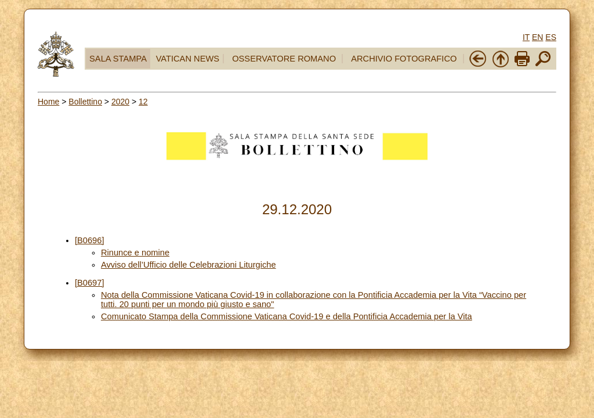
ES (550, 37)
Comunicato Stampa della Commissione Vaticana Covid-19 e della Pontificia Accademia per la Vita (286, 316)
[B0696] (89, 240)
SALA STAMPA (118, 58)
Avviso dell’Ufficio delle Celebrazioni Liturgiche (188, 264)
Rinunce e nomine (135, 252)
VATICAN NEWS (187, 58)
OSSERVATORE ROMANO (284, 58)
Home (48, 101)
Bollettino (85, 101)
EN (537, 37)
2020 (120, 101)
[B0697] (89, 282)
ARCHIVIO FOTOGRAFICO (404, 58)
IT (526, 37)
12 (143, 101)
